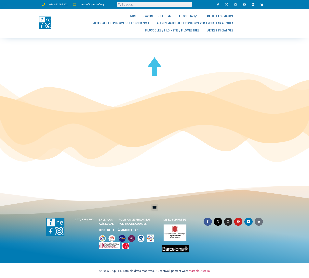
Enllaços (106, 219)
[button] (154, 207)
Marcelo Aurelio (199, 271)
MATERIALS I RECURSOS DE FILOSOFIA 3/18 (120, 23)
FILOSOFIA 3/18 (189, 16)
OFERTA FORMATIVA (220, 16)
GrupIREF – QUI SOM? (157, 16)
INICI (132, 16)
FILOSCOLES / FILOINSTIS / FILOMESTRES (172, 30)
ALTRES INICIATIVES (220, 30)
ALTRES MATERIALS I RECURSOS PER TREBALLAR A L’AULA (195, 23)
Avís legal (106, 223)
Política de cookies (132, 223)
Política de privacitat (135, 219)
